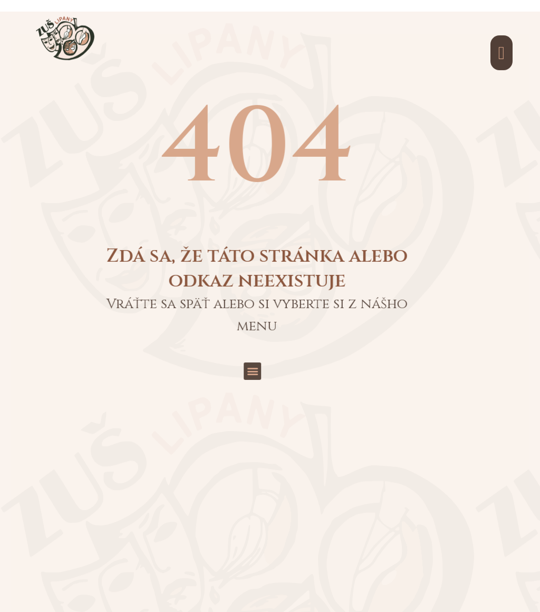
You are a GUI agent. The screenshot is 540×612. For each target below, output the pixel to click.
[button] (191, 268)
